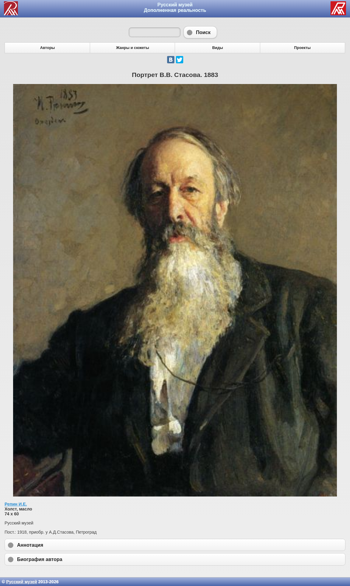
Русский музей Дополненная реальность (175, 7)
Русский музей (21, 581)
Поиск (200, 32)
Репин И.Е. (16, 504)
